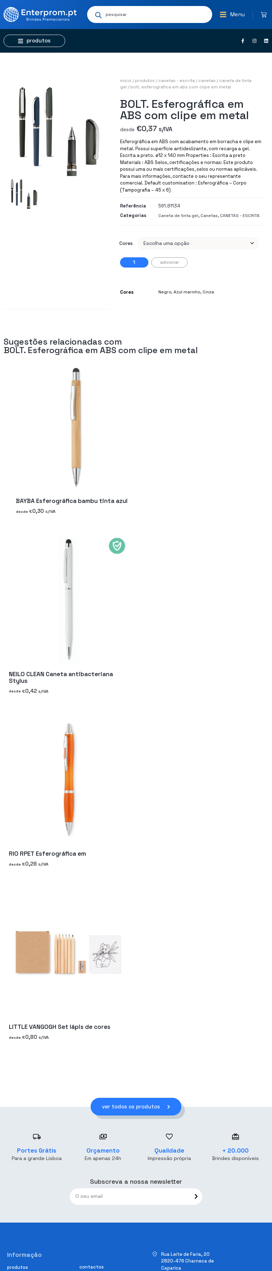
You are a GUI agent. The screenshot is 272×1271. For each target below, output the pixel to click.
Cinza (208, 292)
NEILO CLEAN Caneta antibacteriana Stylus (61, 677)
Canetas (207, 80)
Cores (126, 243)
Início (125, 80)
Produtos (145, 80)
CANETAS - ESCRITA (176, 80)
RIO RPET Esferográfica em (47, 854)
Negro (164, 292)
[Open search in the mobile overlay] (149, 14)
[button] (232, 14)
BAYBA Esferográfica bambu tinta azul (72, 501)
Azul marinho (187, 292)
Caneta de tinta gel (178, 215)
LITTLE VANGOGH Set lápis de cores (59, 1027)
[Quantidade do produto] (134, 262)
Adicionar (169, 262)
